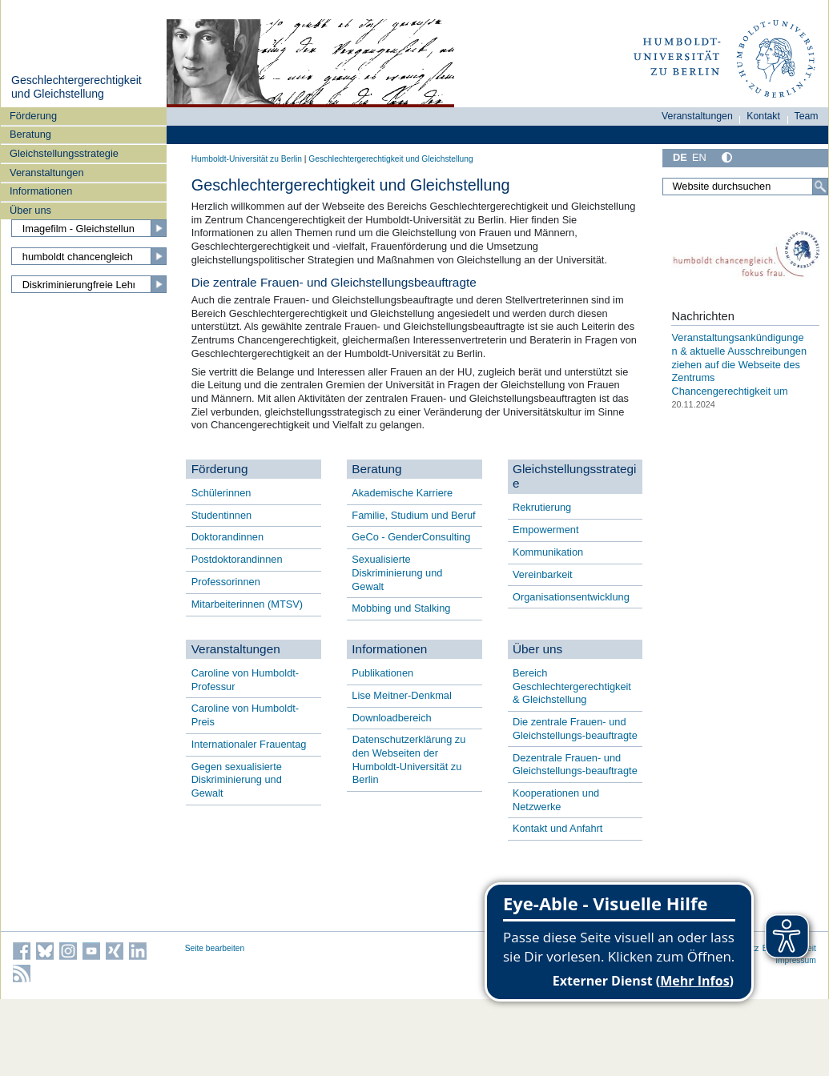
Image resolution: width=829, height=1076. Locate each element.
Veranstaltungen (47, 173)
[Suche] (820, 186)
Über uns (30, 210)
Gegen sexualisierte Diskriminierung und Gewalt (236, 780)
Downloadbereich (392, 718)
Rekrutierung (542, 507)
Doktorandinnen (227, 537)
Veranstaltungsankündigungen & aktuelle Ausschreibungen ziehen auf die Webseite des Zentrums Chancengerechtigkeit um (739, 364)
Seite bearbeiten (215, 948)
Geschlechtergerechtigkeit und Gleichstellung (76, 87)
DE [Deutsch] (680, 157)
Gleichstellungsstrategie (64, 153)
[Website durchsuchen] (745, 186)
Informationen (41, 191)
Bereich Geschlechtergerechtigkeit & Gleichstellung (572, 686)
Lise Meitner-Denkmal (401, 695)
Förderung (33, 116)
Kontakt (763, 116)
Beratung (30, 134)
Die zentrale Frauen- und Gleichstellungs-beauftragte (575, 728)
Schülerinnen (221, 493)
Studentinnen (221, 515)
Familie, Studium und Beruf (413, 515)
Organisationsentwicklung (571, 597)
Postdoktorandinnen (237, 559)
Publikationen (382, 673)
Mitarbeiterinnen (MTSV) (247, 604)
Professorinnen (225, 582)
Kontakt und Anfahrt (557, 828)
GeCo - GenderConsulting (411, 537)
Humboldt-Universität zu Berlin (246, 159)
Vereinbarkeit (543, 574)
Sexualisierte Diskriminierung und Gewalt (397, 572)
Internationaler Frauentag (249, 744)
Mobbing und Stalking (401, 608)
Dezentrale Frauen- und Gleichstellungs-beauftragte (575, 764)
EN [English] (699, 157)
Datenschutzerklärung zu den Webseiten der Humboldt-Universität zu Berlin (409, 759)
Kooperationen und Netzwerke (556, 800)
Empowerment (546, 530)
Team (807, 116)
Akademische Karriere (402, 493)
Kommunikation (548, 552)
